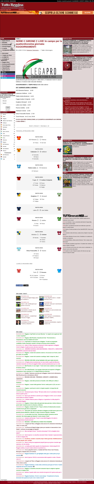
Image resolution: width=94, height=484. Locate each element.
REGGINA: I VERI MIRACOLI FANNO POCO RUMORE (38, 421)
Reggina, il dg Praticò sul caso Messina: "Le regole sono (78, 108)
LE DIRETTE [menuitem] (4, 57)
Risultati (8, 110)
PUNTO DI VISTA (67, 38)
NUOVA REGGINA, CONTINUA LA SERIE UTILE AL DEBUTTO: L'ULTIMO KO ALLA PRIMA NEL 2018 (77, 159)
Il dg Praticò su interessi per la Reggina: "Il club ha (77, 107)
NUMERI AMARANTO (68, 155)
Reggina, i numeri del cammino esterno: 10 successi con (78, 112)
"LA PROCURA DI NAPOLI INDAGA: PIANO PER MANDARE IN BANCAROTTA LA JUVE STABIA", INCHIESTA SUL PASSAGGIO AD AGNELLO (77, 176)
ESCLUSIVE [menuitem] (4, 53)
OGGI (87, 98)
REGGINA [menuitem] (4, 42)
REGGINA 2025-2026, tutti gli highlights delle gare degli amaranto (41, 360)
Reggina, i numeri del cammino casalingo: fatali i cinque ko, (79, 111)
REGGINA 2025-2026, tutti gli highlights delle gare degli (78, 102)
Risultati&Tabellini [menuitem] (6, 44)
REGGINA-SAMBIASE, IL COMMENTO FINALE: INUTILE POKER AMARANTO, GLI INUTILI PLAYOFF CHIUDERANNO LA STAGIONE (77, 42)
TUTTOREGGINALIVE (68, 55)
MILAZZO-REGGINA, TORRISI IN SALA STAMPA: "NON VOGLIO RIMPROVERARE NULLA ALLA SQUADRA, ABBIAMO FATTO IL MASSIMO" (78, 59)
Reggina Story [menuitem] (5, 62)
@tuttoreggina (49, 50)
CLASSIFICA (4, 112)
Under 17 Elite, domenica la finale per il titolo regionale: (78, 110)
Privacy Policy (90, 479)
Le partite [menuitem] (4, 48)
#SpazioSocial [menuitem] (5, 68)
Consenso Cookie (82, 479)
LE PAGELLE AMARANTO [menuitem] (5, 60)
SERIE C (65, 172)
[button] (8, 107)
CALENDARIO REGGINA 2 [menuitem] (8, 51)
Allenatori (5, 100)
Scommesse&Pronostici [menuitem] (8, 64)
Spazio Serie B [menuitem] (5, 40)
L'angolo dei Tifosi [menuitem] (6, 55)
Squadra (4, 103)
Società (4, 98)
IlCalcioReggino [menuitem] (5, 66)
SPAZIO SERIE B (67, 140)
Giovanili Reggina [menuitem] (6, 46)
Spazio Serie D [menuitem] (5, 70)
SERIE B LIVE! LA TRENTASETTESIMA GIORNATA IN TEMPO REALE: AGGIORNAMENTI (78, 143)
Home (2, 38)
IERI (92, 98)
